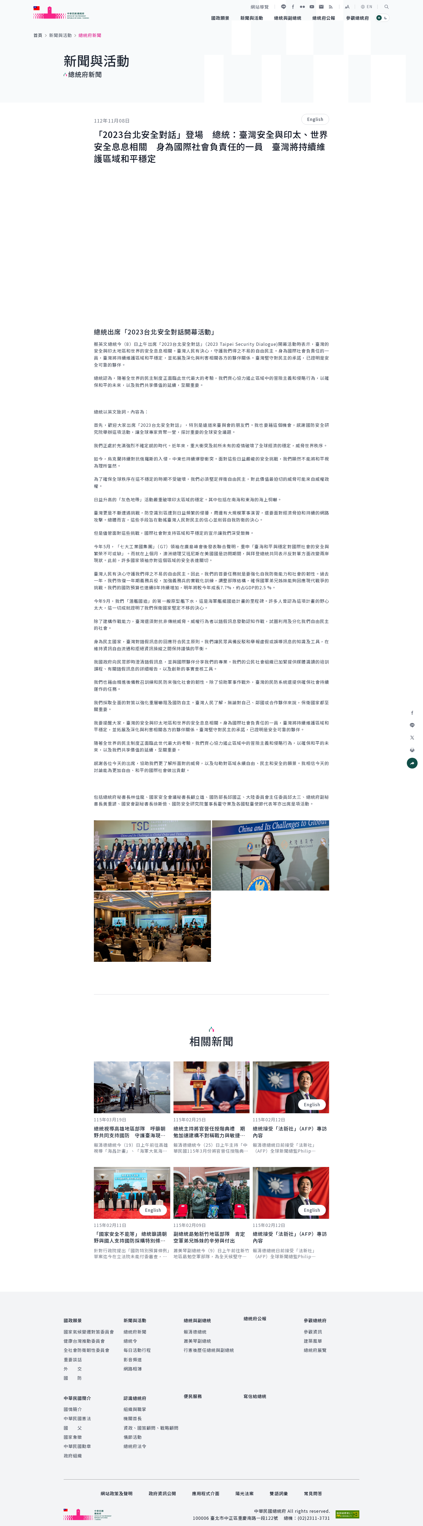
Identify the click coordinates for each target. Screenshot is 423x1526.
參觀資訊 (313, 1328)
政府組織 (73, 1449)
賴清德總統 (195, 1328)
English (315, 119)
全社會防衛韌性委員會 (87, 1347)
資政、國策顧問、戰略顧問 (151, 1421)
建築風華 (313, 1337)
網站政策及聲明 (117, 1487)
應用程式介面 (206, 1487)
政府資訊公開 (162, 1487)
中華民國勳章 (77, 1440)
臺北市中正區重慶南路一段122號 (244, 1511)
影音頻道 (133, 1356)
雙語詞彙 (279, 1487)
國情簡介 (73, 1403)
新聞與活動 (60, 35)
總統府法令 (135, 1440)
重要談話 (73, 1356)
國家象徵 (73, 1430)
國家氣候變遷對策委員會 (89, 1328)
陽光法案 (245, 1487)
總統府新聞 (135, 1328)
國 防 (73, 1375)
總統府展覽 (315, 1347)
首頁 (38, 35)
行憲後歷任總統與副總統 (209, 1347)
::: (4, 3)
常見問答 (313, 1487)
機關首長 (133, 1412)
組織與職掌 (135, 1403)
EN (366, 6)
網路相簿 (133, 1365)
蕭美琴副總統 (197, 1337)
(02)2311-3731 (314, 1511)
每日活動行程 (137, 1347)
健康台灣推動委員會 (84, 1337)
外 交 (73, 1365)
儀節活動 (133, 1430)
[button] (386, 6)
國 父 (73, 1421)
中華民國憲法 (77, 1412)
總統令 (130, 1337)
